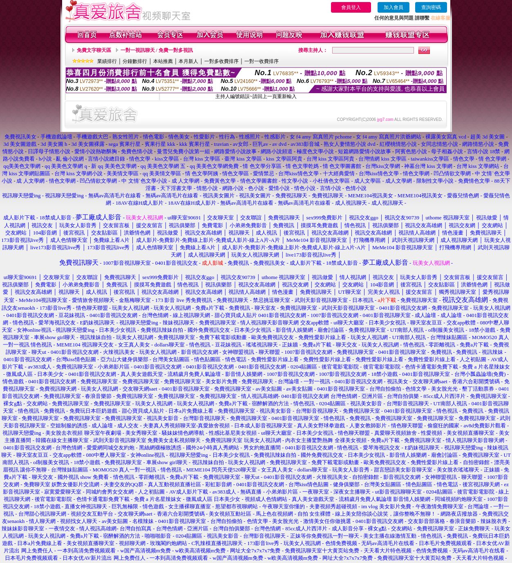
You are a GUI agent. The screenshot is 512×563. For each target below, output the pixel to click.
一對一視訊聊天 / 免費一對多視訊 (157, 50)
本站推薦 (163, 61)
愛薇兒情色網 (463, 195)
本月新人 (188, 61)
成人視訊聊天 (351, 203)
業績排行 (107, 61)
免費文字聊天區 (94, 50)
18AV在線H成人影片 (140, 203)
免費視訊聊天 (291, 195)
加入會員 (393, 7)
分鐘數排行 (135, 61)
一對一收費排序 (261, 61)
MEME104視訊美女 (371, 195)
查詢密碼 (431, 7)
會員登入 (351, 7)
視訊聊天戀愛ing (22, 195)
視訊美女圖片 (219, 195)
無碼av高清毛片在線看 (114, 195)
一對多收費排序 (221, 61)
